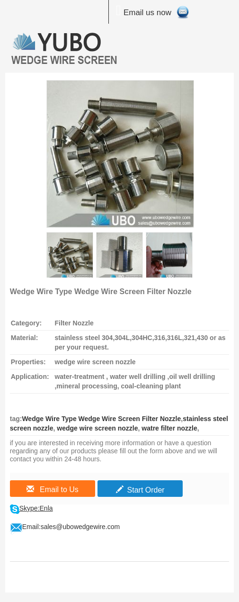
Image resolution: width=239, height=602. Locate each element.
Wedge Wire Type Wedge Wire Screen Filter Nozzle (101, 418)
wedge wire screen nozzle (96, 428)
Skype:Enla (36, 508)
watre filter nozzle (168, 428)
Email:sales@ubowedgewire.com (71, 526)
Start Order (140, 490)
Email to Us (53, 489)
